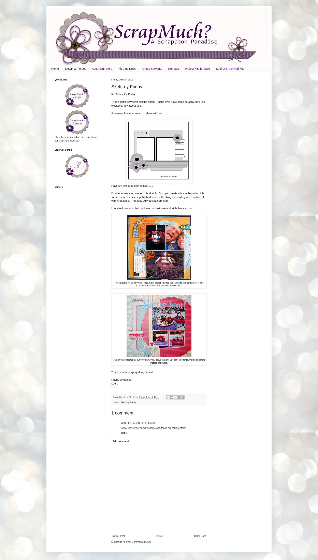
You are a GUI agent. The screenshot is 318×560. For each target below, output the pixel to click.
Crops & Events (152, 68)
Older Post (200, 536)
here (166, 200)
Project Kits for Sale (197, 68)
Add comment (121, 441)
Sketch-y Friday (128, 402)
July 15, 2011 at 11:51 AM (141, 423)
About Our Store (102, 68)
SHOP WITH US (75, 68)
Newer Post (118, 536)
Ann (123, 423)
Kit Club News (127, 68)
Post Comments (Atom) (138, 542)
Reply (124, 433)
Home (55, 68)
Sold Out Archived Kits (230, 68)
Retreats (173, 68)
